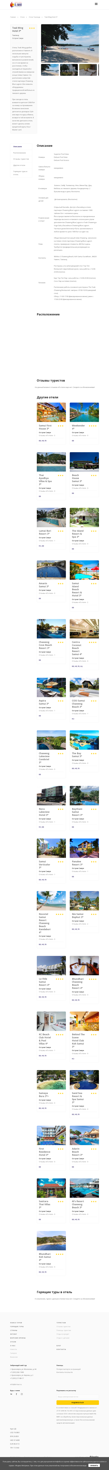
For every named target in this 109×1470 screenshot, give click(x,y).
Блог (58, 1346)
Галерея (13, 1353)
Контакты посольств (64, 1372)
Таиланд (15, 35)
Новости (13, 1349)
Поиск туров (16, 1323)
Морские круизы (18, 1338)
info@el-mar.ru (16, 1384)
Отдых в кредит (62, 1334)
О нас (12, 1346)
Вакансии (14, 1357)
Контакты (61, 1349)
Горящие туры (17, 1326)
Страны (13, 1330)
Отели (22, 17)
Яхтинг (13, 1334)
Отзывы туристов (63, 1326)
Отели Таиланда (34, 17)
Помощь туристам (63, 1330)
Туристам (61, 1323)
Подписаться (78, 1402)
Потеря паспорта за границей (68, 1369)
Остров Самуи (17, 38)
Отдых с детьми (62, 1338)
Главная (13, 17)
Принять (94, 1465)
